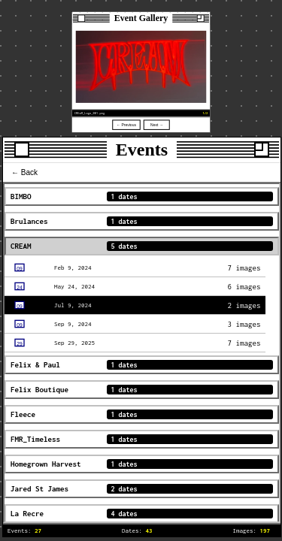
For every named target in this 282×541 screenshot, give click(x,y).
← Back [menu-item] (24, 172)
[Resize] (201, 18)
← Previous (126, 124)
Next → (156, 124)
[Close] (81, 18)
